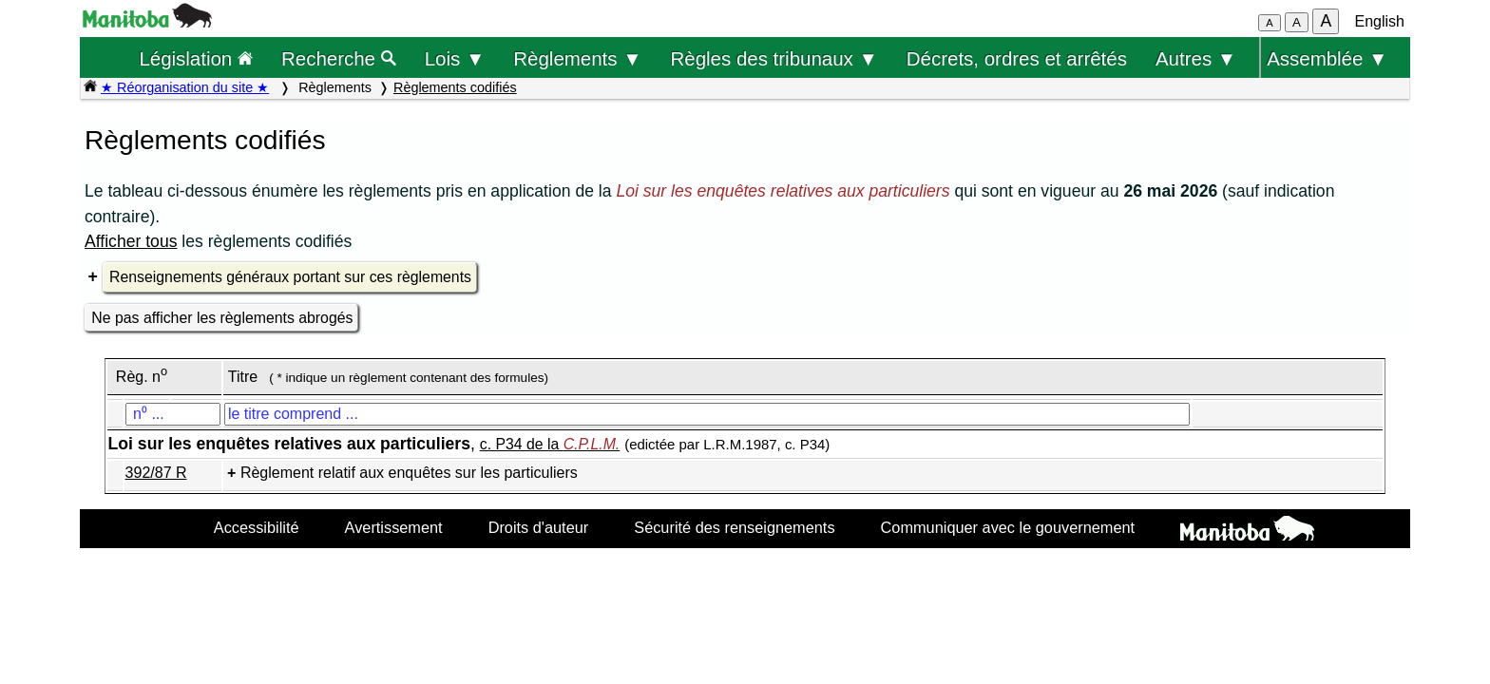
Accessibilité (256, 527)
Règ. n (141, 377)
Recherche (338, 58)
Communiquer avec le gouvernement (1008, 527)
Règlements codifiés (455, 87)
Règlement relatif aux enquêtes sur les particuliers (409, 473)
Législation (196, 58)
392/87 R (156, 473)
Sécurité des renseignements (734, 527)
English (1379, 21)
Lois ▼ (455, 58)
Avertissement (394, 527)
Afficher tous (131, 241)
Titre (243, 377)
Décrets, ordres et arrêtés (1017, 58)
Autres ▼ (1196, 58)
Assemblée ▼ (1327, 58)
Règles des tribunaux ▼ (774, 58)
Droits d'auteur (538, 527)
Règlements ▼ (577, 58)
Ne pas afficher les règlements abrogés (222, 318)
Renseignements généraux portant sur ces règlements (290, 277)
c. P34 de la (550, 444)
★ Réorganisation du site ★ (185, 87)
